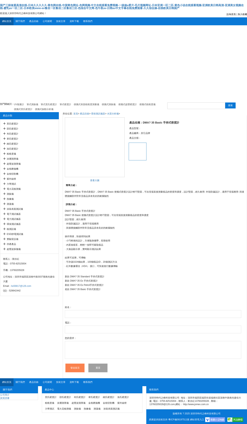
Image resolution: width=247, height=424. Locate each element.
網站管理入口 (197, 419)
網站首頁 (6, 21)
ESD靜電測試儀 (15, 234)
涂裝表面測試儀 (15, 209)
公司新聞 (47, 21)
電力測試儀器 (14, 219)
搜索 (230, 105)
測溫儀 (10, 204)
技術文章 (60, 21)
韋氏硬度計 (12, 138)
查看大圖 (94, 180)
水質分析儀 (113, 113)
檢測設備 (11, 229)
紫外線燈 (11, 179)
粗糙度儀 (11, 153)
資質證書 (4, 398)
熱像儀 (10, 199)
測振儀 (10, 194)
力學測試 (11, 184)
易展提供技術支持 (158, 419)
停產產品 (11, 244)
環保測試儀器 (14, 224)
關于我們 (20, 21)
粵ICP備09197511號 (178, 419)
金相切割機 (12, 174)
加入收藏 (242, 14)
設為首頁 (231, 14)
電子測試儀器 (14, 214)
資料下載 (74, 21)
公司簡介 (4, 395)
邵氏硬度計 (12, 128)
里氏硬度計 (12, 123)
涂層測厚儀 (12, 158)
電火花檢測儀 (14, 189)
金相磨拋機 (12, 169)
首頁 (75, 113)
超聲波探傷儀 (14, 249)
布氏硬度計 (12, 133)
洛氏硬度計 (12, 148)
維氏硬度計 (12, 143)
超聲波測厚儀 (14, 163)
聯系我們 (87, 21)
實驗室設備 (12, 239)
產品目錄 (33, 21)
